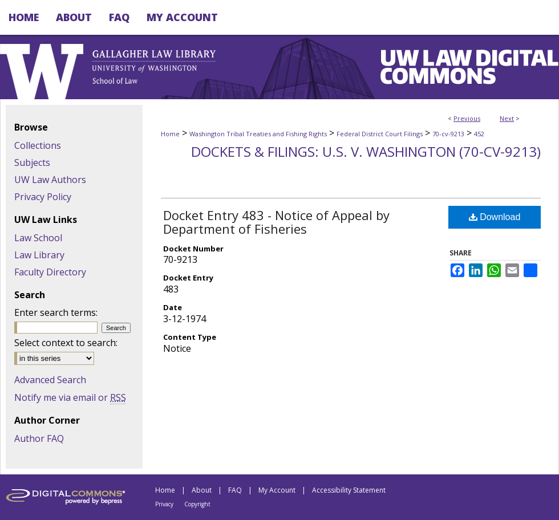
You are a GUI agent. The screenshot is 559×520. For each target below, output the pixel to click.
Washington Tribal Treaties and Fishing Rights (258, 133)
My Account (276, 490)
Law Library (39, 255)
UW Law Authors (50, 179)
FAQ (235, 490)
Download (495, 217)
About (202, 490)
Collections (37, 145)
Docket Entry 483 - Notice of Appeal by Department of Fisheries (276, 221)
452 (479, 133)
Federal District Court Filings (380, 133)
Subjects (32, 162)
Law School (38, 237)
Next (507, 118)
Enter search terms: (56, 312)
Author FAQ (39, 438)
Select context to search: (66, 342)
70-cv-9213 (448, 133)
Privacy (164, 504)
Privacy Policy (42, 196)
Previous (466, 118)
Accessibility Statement (349, 490)
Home (170, 133)
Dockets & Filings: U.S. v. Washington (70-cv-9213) (366, 151)
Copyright (197, 504)
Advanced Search (50, 379)
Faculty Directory (50, 272)
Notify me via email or (70, 397)
